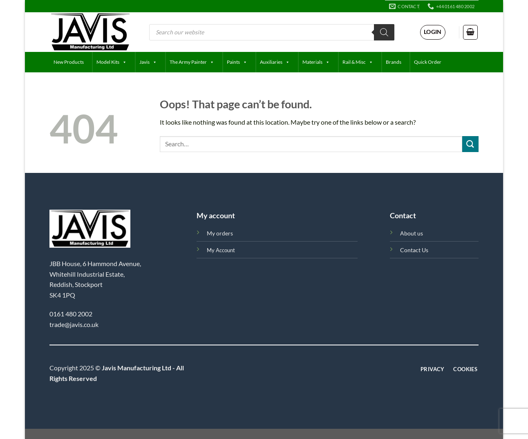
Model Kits (111, 62)
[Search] (384, 32)
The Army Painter (192, 62)
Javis (148, 62)
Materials (316, 62)
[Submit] (470, 144)
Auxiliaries (275, 62)
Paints (237, 62)
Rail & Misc (357, 62)
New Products (69, 62)
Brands (393, 62)
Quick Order (427, 62)
